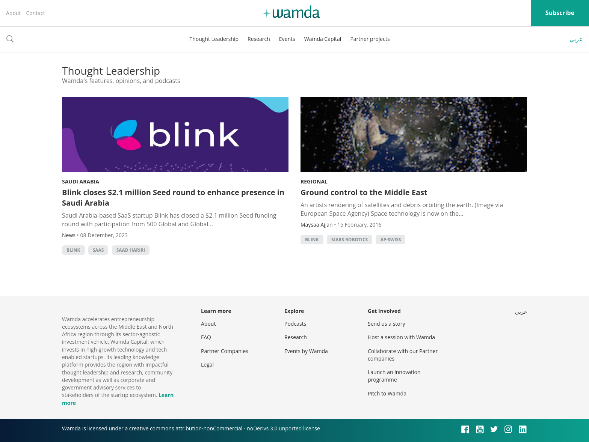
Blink (73, 250)
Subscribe (559, 13)
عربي (576, 39)
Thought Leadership (214, 38)
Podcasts (295, 323)
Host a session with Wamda (401, 337)
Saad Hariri (130, 250)
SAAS (98, 250)
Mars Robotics (349, 239)
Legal (207, 364)
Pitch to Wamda (387, 393)
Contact (35, 13)
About (13, 13)
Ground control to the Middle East (364, 192)
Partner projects (370, 38)
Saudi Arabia (80, 181)
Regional (314, 181)
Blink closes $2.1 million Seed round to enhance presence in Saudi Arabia (173, 197)
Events (287, 38)
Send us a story (386, 323)
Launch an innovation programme (394, 375)
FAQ (206, 337)
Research (259, 38)
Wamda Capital (322, 38)
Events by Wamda (306, 351)
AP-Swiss (390, 239)
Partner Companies (224, 351)
